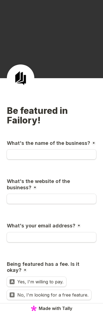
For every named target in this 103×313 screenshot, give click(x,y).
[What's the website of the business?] (51, 199)
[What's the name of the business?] (51, 154)
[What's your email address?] (51, 237)
